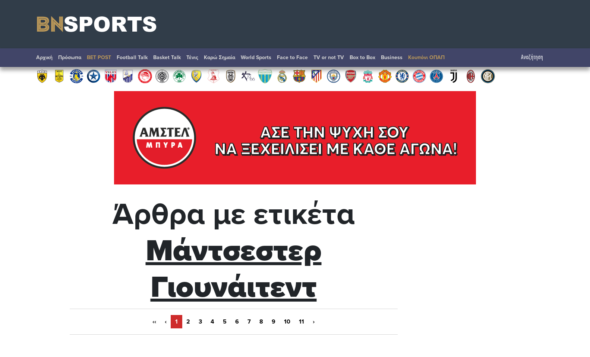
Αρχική (44, 57)
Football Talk (132, 57)
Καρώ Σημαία (219, 57)
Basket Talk (167, 57)
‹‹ (154, 321)
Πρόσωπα (69, 57)
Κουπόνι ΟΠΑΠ (426, 57)
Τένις (192, 57)
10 (287, 321)
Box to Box (362, 57)
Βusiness (392, 57)
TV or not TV (328, 57)
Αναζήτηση (535, 57)
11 (301, 321)
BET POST (99, 57)
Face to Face (292, 57)
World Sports (256, 57)
